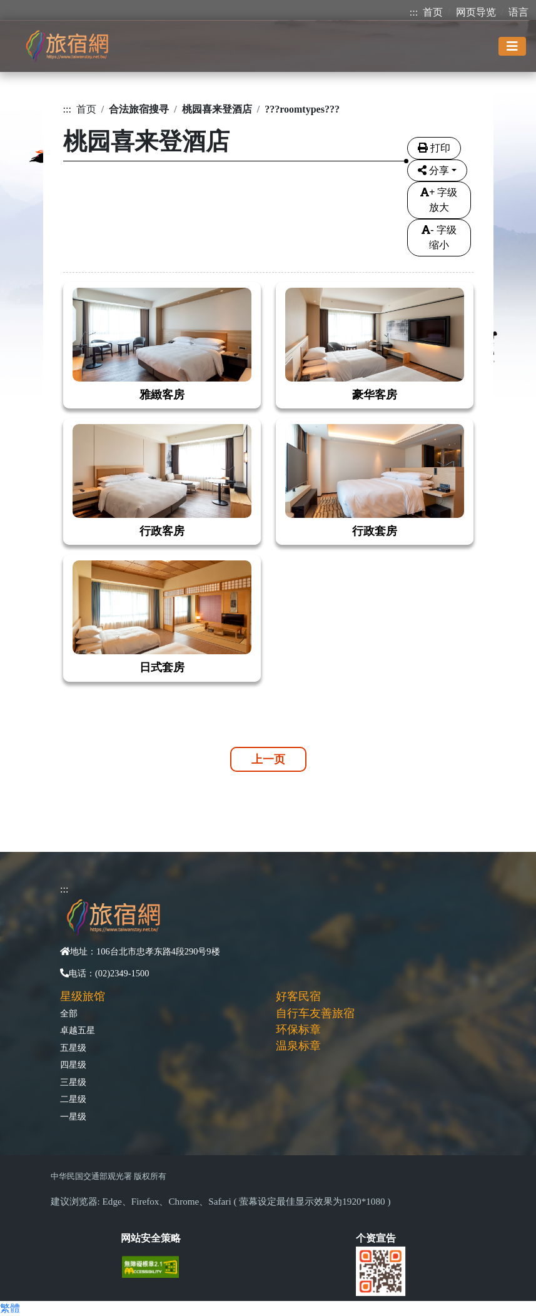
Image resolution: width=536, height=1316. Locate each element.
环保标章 (298, 1029)
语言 (518, 12)
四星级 (73, 1065)
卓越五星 (77, 1030)
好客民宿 (298, 996)
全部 (69, 1013)
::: (414, 12)
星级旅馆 (82, 996)
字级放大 (438, 200)
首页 (433, 12)
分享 (433, 170)
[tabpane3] (268, 474)
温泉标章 (298, 1046)
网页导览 (476, 12)
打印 (434, 148)
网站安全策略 (151, 1238)
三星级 (73, 1082)
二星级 (73, 1099)
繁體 (10, 1308)
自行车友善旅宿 (315, 1013)
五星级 (73, 1048)
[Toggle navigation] (512, 46)
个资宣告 (376, 1238)
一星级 (73, 1116)
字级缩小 (439, 237)
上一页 (268, 759)
